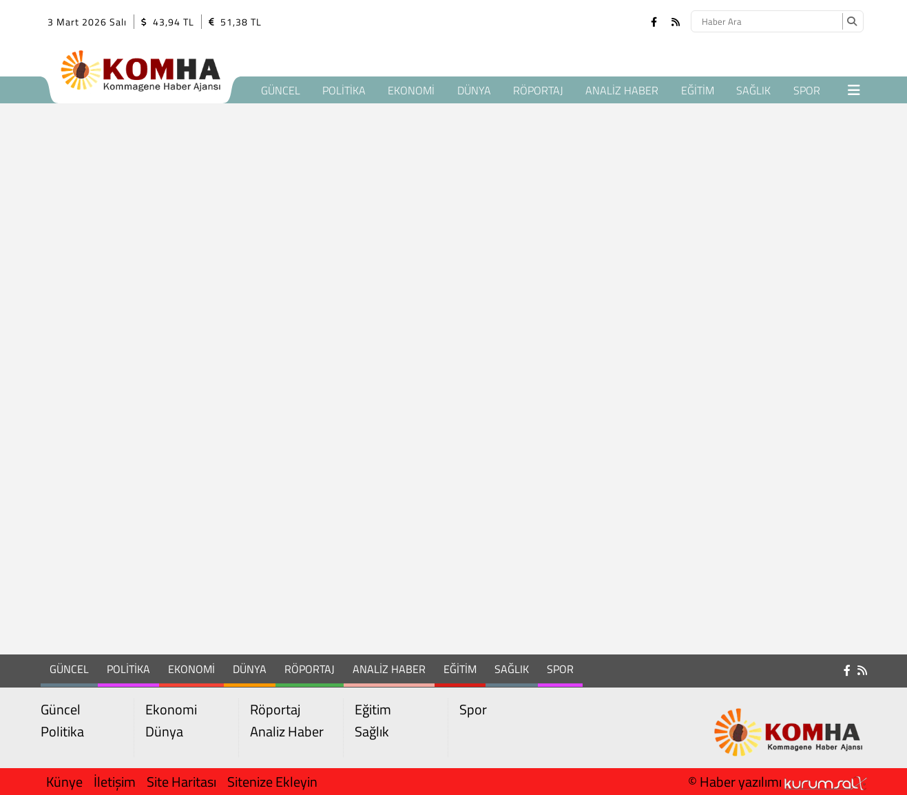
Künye (64, 781)
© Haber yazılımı (777, 781)
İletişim (115, 781)
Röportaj (538, 90)
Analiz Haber (621, 90)
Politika (344, 90)
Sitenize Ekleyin (272, 781)
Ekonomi (411, 90)
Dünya (474, 90)
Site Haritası (181, 781)
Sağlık (753, 90)
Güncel (280, 90)
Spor (806, 90)
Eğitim (697, 90)
